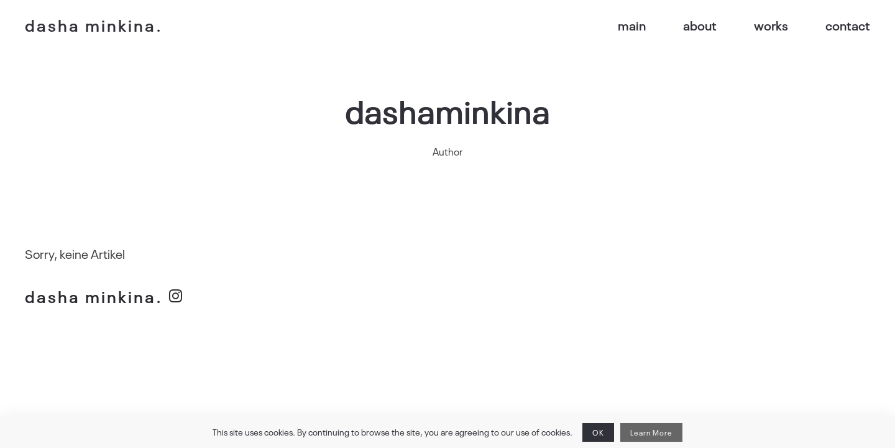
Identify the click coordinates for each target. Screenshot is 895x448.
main (641, 25)
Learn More (638, 432)
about (707, 25)
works (776, 25)
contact (850, 25)
